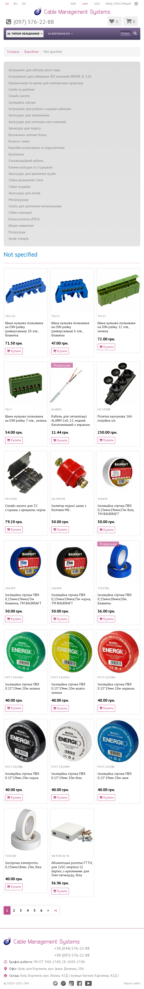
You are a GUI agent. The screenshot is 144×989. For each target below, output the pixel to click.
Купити (14, 351)
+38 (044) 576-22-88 (72, 948)
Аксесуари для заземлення (29, 115)
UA (7, 3)
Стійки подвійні (20, 186)
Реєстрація (123, 3)
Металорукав (18, 199)
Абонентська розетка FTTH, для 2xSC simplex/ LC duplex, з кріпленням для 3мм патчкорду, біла (71, 869)
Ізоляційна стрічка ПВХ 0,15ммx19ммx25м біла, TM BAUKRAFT (116, 510)
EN (24, 3)
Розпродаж (17, 232)
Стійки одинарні (20, 212)
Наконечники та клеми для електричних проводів (46, 83)
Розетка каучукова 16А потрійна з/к (115, 418)
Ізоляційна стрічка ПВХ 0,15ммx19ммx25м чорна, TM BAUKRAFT (71, 599)
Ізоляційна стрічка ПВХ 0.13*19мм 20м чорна (22, 776)
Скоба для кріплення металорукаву (35, 206)
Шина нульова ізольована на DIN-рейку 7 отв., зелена (25, 418)
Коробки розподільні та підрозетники (37, 147)
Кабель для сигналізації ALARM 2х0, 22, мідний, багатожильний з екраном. (70, 420)
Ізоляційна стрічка (22, 102)
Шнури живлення (21, 225)
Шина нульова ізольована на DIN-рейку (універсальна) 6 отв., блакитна (70, 329)
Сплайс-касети (19, 96)
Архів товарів (19, 238)
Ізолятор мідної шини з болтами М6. (68, 508)
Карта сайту (132, 983)
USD (97, 3)
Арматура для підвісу (25, 128)
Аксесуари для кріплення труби (32, 173)
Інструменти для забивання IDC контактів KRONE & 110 (50, 76)
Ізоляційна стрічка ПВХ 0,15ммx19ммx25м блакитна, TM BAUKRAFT (23, 599)
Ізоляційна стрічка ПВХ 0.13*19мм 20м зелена (22, 686)
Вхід (109, 3)
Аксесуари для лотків (24, 193)
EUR (73, 3)
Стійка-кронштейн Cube (26, 180)
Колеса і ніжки (19, 141)
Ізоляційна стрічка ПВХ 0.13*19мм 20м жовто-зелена (68, 688)
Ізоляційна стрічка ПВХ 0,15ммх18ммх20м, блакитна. (115, 599)
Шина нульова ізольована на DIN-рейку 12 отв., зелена (116, 327)
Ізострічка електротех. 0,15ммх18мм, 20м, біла (23, 865)
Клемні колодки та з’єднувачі (31, 167)
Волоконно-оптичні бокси (27, 135)
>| (55, 910)
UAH (85, 3)
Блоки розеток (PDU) (24, 219)
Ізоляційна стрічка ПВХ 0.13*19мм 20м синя (115, 776)
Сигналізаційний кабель (26, 160)
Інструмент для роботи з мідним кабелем (40, 109)
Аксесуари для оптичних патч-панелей (37, 122)
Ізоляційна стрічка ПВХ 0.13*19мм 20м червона (116, 686)
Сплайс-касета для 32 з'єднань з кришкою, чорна (25, 508)
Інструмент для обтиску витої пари (34, 70)
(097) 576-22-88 (34, 22)
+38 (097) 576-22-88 (72, 955)
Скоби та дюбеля (21, 89)
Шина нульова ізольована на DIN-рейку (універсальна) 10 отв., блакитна (24, 329)
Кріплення (16, 154)
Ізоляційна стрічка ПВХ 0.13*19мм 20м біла (68, 776)
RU (15, 3)
